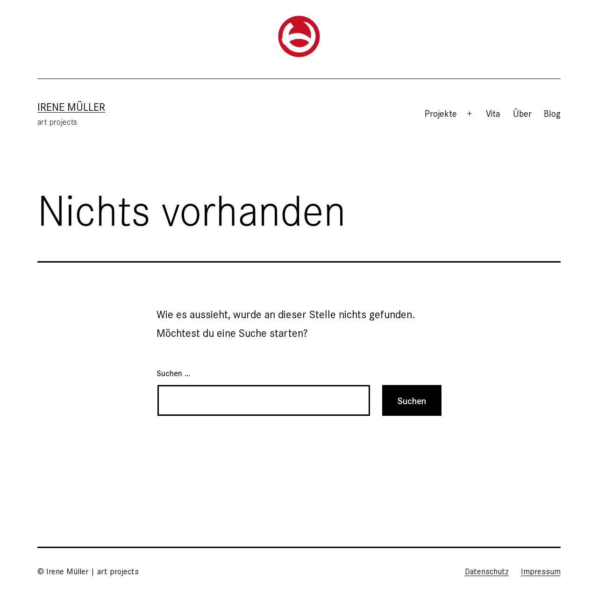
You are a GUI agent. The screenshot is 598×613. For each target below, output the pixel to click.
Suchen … (173, 372)
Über (522, 113)
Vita (493, 113)
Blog (552, 113)
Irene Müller (71, 106)
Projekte (441, 113)
